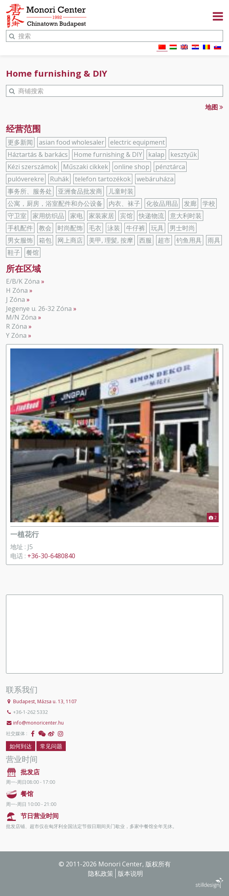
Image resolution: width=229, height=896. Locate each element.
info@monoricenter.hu (38, 722)
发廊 (190, 203)
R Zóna (16, 326)
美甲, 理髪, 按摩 (111, 240)
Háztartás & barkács (38, 154)
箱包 (45, 240)
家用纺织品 (48, 215)
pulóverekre (26, 179)
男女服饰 (20, 240)
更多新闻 (20, 142)
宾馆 (126, 215)
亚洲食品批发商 (80, 191)
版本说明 (130, 873)
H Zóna (17, 290)
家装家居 (101, 215)
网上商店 (70, 240)
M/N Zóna (21, 317)
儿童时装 (121, 191)
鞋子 (14, 252)
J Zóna (15, 299)
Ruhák (59, 179)
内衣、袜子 (124, 203)
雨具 (214, 240)
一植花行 (24, 534)
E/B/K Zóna (23, 281)
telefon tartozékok (103, 179)
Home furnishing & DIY (108, 154)
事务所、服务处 (30, 191)
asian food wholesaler (71, 142)
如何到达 (21, 746)
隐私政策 (100, 873)
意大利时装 (186, 215)
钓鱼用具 (189, 240)
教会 (45, 228)
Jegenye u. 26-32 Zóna (39, 308)
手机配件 (20, 228)
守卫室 (17, 215)
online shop (131, 166)
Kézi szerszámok (32, 166)
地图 (214, 107)
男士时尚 (182, 228)
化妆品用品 (162, 203)
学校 (208, 203)
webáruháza (155, 179)
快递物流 (151, 215)
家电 (76, 215)
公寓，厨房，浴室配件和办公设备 (55, 203)
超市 (164, 240)
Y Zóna (16, 335)
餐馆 (32, 252)
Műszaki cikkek (85, 166)
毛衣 (95, 228)
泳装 (113, 228)
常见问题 (51, 746)
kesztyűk (183, 154)
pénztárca (170, 166)
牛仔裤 (135, 228)
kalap (156, 154)
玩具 (157, 228)
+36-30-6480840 (51, 556)
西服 (145, 240)
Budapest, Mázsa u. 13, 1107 (45, 701)
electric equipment (137, 142)
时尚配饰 (70, 228)
